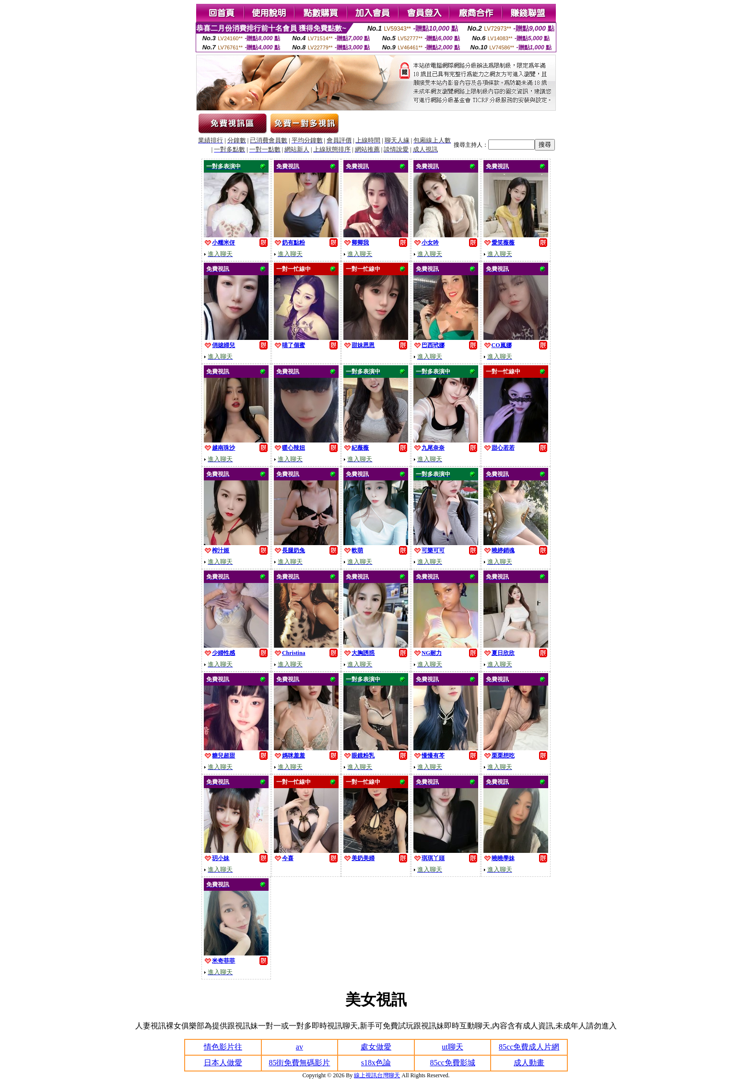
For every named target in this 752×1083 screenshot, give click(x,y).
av (299, 1047)
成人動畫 (529, 1063)
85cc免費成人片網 (529, 1047)
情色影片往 (223, 1047)
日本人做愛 (223, 1063)
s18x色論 (376, 1063)
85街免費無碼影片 (299, 1063)
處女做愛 (376, 1047)
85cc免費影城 (452, 1063)
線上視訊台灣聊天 (377, 1075)
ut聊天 (452, 1047)
